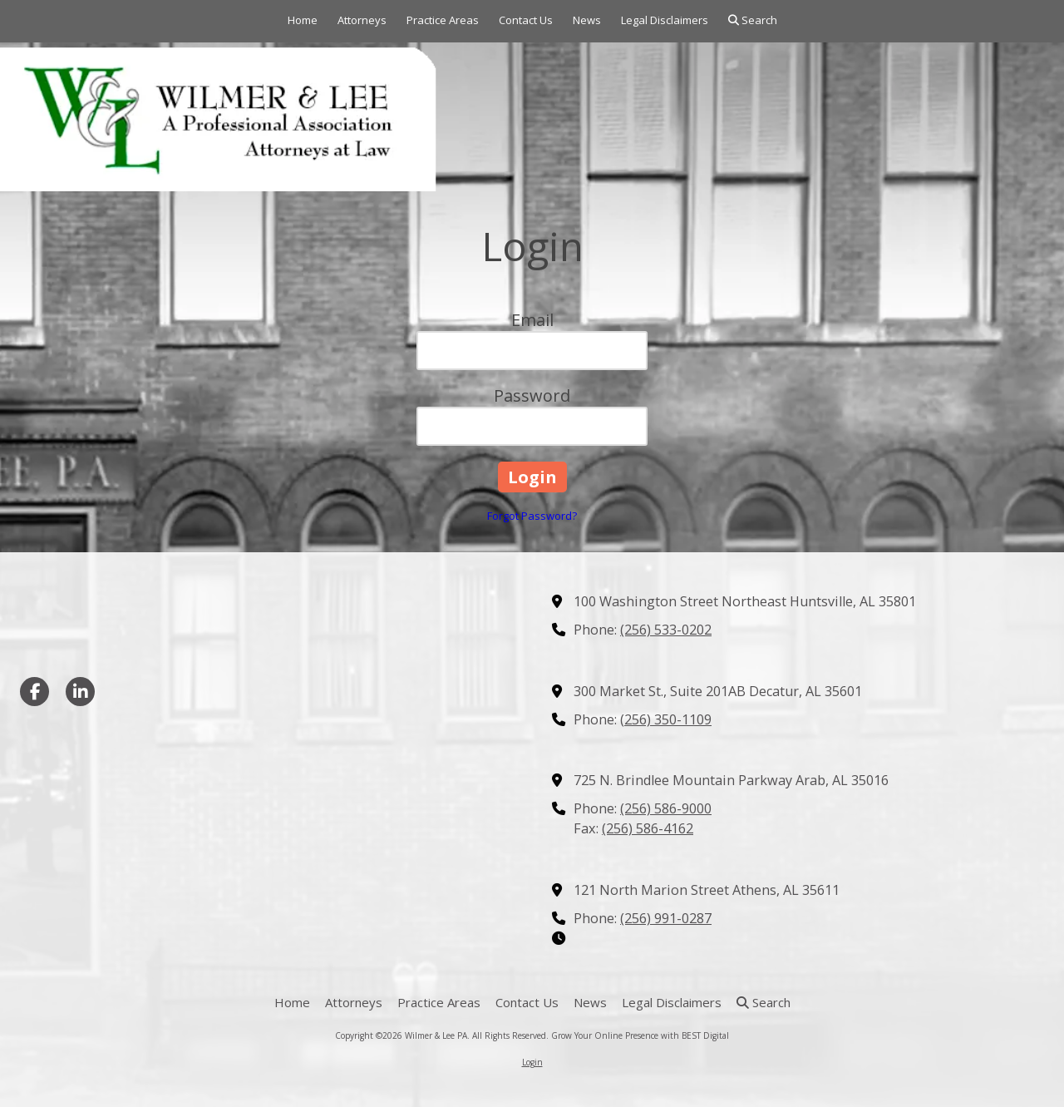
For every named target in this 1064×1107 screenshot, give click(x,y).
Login (532, 1062)
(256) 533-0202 (666, 629)
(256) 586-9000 (666, 808)
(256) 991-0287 (666, 918)
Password (532, 395)
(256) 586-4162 (647, 828)
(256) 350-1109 (666, 719)
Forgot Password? (532, 515)
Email (532, 320)
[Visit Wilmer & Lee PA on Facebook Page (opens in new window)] (34, 691)
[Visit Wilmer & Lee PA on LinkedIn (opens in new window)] (80, 691)
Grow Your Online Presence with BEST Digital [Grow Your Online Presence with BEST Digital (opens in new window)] (640, 1035)
